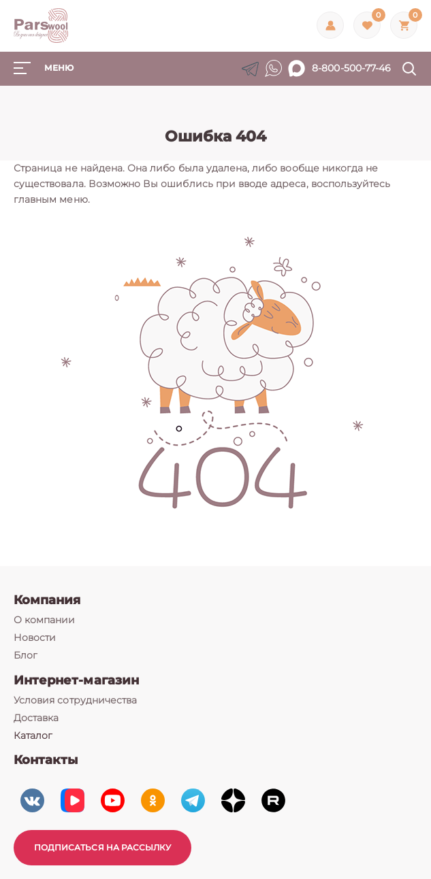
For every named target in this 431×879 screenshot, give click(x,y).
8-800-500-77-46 (351, 68)
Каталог (33, 735)
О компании (45, 620)
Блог (25, 655)
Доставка (36, 718)
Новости (35, 637)
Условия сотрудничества (75, 700)
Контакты (46, 759)
